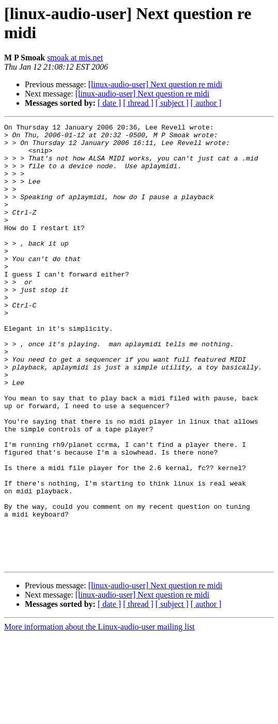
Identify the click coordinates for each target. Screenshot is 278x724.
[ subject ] (172, 103)
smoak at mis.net (75, 57)
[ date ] (109, 103)
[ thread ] (138, 103)
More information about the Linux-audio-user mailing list (99, 715)
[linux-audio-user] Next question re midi (155, 84)
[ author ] (206, 103)
